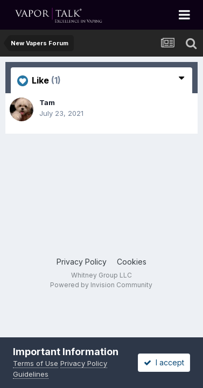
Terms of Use (35, 363)
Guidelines (30, 374)
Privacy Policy (82, 261)
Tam (47, 102)
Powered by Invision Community (101, 285)
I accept (164, 362)
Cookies (131, 261)
